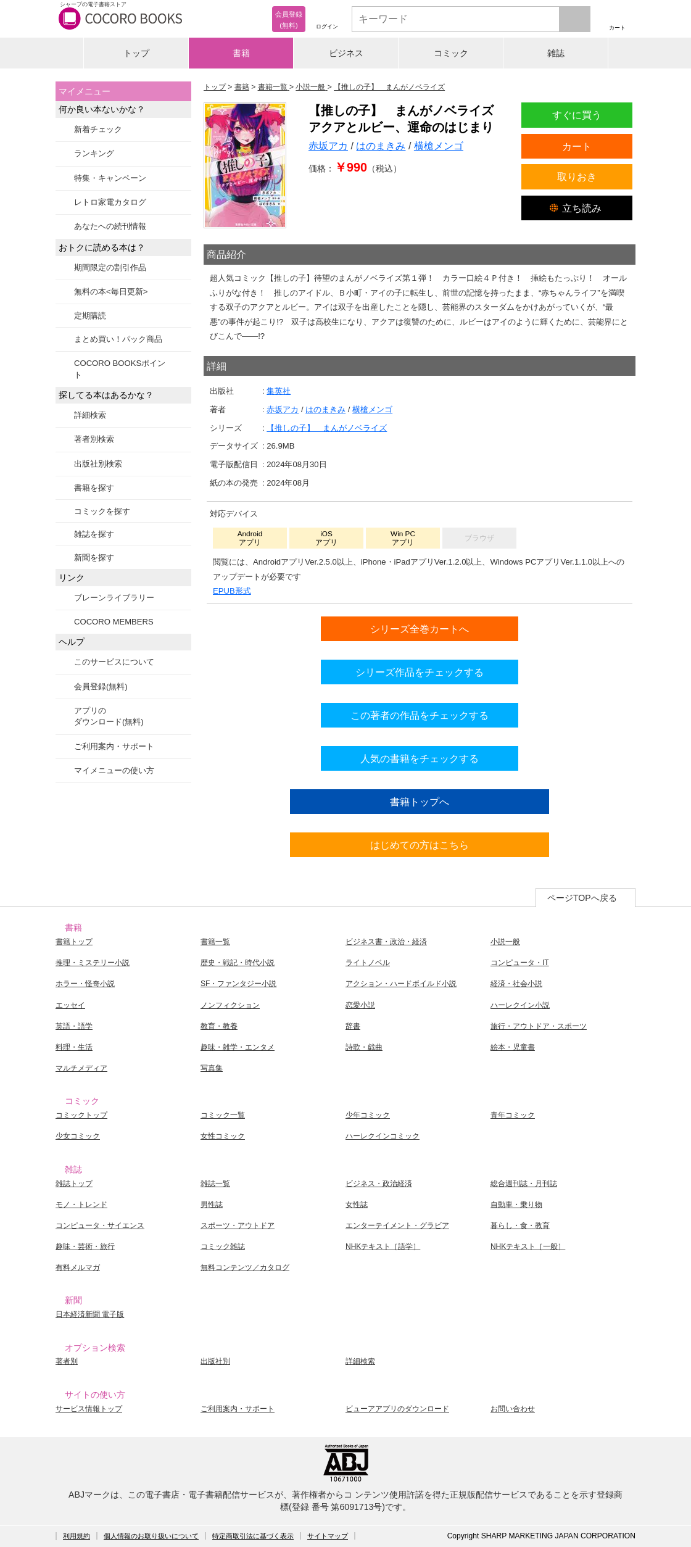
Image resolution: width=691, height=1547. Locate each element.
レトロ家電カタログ (110, 202)
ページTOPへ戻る (582, 898)
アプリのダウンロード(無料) (109, 716)
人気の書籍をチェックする (419, 758)
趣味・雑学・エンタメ (238, 1047)
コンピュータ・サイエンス (100, 1225)
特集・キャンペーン (110, 178)
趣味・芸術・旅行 (85, 1246)
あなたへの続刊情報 (110, 226)
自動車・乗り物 (516, 1204)
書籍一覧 (215, 941)
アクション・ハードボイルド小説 (401, 983)
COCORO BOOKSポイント (119, 369)
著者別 (67, 1361)
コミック (451, 53)
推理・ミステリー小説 (93, 962)
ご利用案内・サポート (114, 746)
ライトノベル (368, 962)
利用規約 (76, 1536)
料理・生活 (74, 1047)
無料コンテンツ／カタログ (245, 1267)
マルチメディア (81, 1068)
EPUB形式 (232, 590)
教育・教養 (219, 1026)
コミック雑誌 (223, 1246)
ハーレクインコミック (383, 1136)
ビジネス (346, 53)
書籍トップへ (419, 801)
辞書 (353, 1026)
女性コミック (223, 1136)
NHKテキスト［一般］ (527, 1246)
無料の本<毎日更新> (110, 291)
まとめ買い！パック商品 (118, 339)
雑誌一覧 (215, 1183)
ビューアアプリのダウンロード (397, 1408)
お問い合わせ (512, 1408)
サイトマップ (327, 1536)
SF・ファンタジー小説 (238, 983)
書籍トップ (74, 941)
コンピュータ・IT (519, 962)
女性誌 (357, 1204)
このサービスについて (114, 661)
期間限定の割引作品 (110, 267)
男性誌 (212, 1204)
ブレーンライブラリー (114, 597)
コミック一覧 (223, 1115)
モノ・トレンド (81, 1204)
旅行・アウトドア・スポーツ (538, 1026)
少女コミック (78, 1136)
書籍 (241, 53)
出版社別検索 (98, 463)
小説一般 (505, 941)
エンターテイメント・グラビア (397, 1225)
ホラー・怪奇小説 (85, 983)
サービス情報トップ (89, 1408)
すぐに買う (577, 114)
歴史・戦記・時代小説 (238, 962)
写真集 (212, 1068)
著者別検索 (94, 439)
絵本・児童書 (512, 1047)
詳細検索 (90, 415)
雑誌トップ (74, 1183)
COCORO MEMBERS (114, 621)
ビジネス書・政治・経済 (386, 941)
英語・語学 (74, 1026)
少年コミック (368, 1115)
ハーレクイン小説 (520, 1005)
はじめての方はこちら (419, 844)
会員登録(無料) (101, 686)
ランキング (94, 153)
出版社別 (215, 1361)
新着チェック (98, 129)
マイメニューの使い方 (114, 770)
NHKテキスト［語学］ (383, 1246)
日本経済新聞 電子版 (90, 1314)
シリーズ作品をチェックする (419, 672)
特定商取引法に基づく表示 (253, 1536)
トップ (136, 53)
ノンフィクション (230, 1005)
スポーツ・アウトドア (238, 1225)
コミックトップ (81, 1115)
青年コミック (512, 1115)
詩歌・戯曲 (364, 1047)
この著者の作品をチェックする (419, 715)
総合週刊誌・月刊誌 (523, 1183)
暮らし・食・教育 (520, 1225)
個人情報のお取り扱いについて (151, 1536)
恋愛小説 (360, 1005)
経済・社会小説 (516, 983)
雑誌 (556, 53)
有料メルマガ (78, 1267)
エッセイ (70, 1005)
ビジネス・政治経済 (379, 1183)
